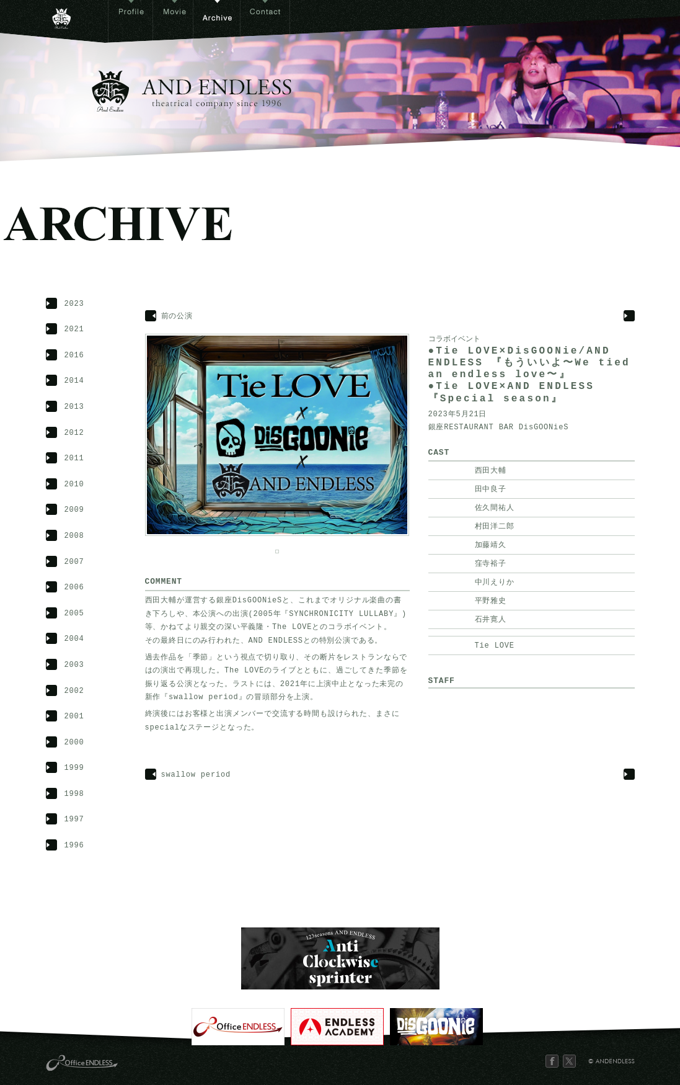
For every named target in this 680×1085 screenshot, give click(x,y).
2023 (74, 304)
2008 (74, 536)
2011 (74, 458)
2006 (74, 588)
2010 (74, 485)
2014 (74, 381)
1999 (74, 768)
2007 (74, 562)
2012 (74, 433)
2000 (74, 743)
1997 (74, 820)
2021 (74, 329)
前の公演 (177, 316)
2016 (74, 356)
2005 (74, 614)
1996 (74, 846)
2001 (74, 717)
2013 (74, 407)
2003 (74, 665)
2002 (74, 691)
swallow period (196, 775)
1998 (74, 794)
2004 (74, 639)
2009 (74, 510)
